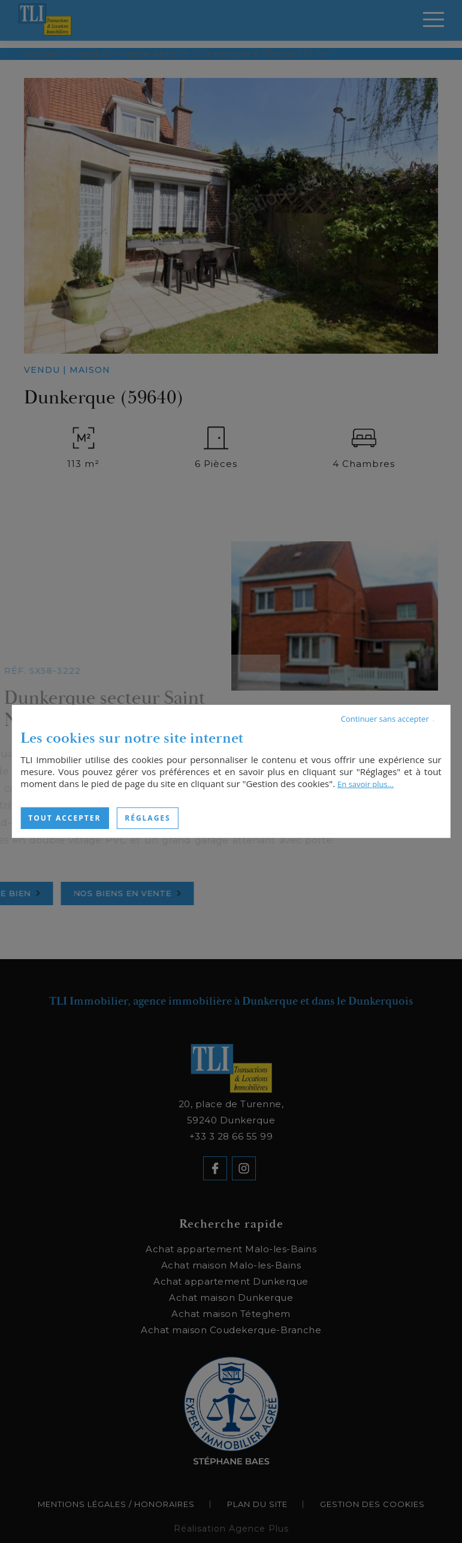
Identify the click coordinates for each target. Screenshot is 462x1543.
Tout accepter (64, 818)
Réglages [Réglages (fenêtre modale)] (147, 818)
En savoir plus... (365, 784)
